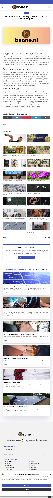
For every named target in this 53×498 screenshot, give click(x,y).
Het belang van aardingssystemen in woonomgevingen (19, 334)
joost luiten (9, 465)
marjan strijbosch (33, 467)
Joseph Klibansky (10, 467)
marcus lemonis (32, 465)
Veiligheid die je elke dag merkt (34, 193)
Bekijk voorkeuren (26, 493)
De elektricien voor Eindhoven (11, 382)
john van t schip (10, 463)
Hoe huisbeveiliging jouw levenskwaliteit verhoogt (14, 206)
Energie (26, 13)
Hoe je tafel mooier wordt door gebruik (36, 168)
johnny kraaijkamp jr (11, 461)
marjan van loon (33, 469)
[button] (50, 474)
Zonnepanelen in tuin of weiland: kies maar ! (16, 407)
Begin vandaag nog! (26, 248)
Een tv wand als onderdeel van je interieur (12, 180)
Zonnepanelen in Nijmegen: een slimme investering (18, 286)
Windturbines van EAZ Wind (11, 310)
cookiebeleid (32, 480)
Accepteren (26, 485)
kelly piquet (9, 471)
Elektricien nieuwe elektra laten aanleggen (15, 358)
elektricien (37, 55)
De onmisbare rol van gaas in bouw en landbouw (14, 231)
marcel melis (31, 461)
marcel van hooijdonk (34, 463)
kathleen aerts (10, 469)
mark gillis (31, 471)
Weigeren (26, 489)
